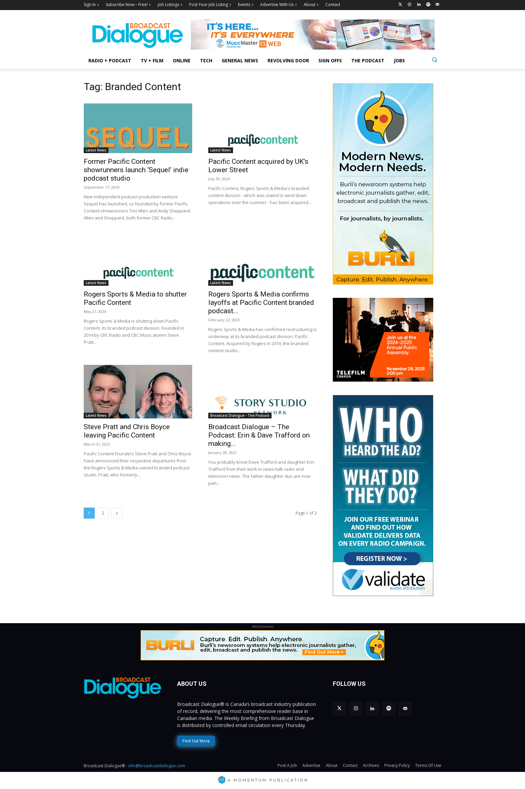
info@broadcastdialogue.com (156, 766)
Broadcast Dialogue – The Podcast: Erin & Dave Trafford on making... (259, 435)
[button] (434, 59)
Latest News (96, 150)
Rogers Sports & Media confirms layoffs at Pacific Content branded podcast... (261, 302)
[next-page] (117, 513)
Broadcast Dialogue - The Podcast (240, 415)
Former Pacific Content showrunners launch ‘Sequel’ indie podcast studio (136, 169)
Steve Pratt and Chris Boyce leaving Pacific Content (127, 431)
